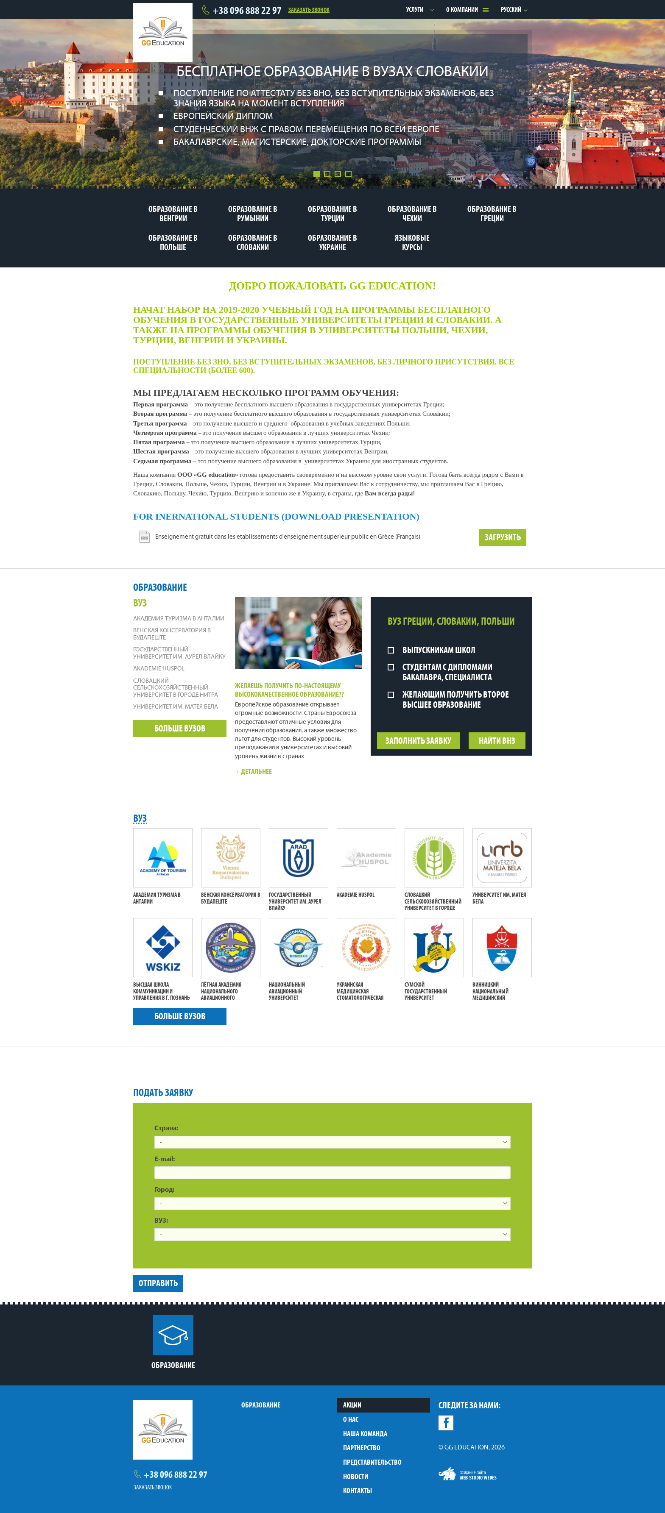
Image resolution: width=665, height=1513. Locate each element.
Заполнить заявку (418, 740)
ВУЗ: (161, 1221)
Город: (164, 1190)
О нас (350, 1419)
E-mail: (164, 1159)
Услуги (414, 10)
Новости (355, 1476)
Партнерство (361, 1447)
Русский (511, 10)
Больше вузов (180, 728)
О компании (462, 10)
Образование (260, 1405)
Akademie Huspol (158, 669)
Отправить (158, 1283)
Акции (352, 1405)
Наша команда (365, 1433)
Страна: (166, 1128)
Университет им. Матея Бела (175, 707)
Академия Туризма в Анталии (178, 619)
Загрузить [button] (503, 537)
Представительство (372, 1462)
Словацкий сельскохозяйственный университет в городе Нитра (175, 688)
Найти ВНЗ (497, 740)
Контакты (357, 1490)
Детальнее (253, 771)
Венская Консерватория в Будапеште (172, 634)
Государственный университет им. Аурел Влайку (179, 653)
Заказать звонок (309, 9)
